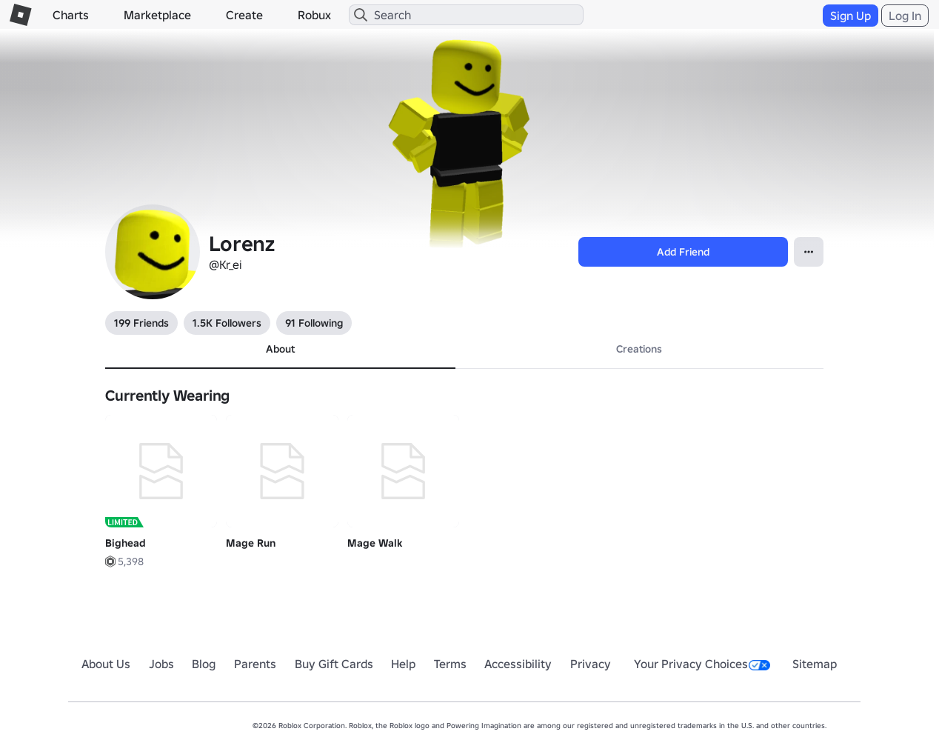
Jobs (161, 663)
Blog (203, 663)
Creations (639, 349)
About (280, 349)
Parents (255, 663)
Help (403, 663)
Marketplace (157, 14)
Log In (905, 15)
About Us (105, 663)
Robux (314, 14)
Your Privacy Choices (702, 663)
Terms (450, 663)
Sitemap (814, 663)
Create (244, 14)
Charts (71, 14)
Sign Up (850, 15)
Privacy (590, 663)
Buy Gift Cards (334, 663)
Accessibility (518, 663)
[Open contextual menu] (808, 252)
